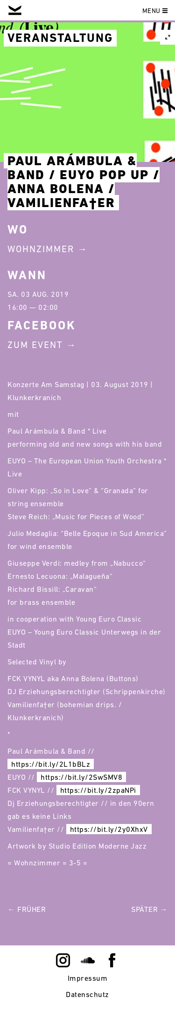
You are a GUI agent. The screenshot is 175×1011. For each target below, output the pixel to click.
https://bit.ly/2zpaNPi (98, 790)
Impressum (88, 978)
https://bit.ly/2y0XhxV (109, 829)
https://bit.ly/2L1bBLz (50, 764)
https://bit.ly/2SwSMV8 (81, 777)
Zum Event (35, 345)
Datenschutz (87, 994)
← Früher (26, 909)
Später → (149, 909)
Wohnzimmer (40, 249)
